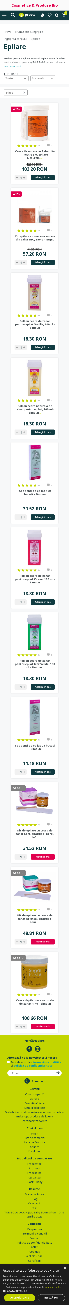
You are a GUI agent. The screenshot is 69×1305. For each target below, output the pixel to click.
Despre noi (34, 1229)
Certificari (34, 1260)
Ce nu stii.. (34, 1203)
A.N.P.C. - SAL (34, 1256)
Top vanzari (34, 1177)
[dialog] (34, 1284)
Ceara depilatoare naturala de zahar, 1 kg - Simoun (35, 1001)
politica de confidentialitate (32, 1065)
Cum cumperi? (34, 1094)
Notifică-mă (42, 856)
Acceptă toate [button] (19, 1297)
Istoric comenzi (34, 1138)
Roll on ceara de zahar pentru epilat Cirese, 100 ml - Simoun (35, 579)
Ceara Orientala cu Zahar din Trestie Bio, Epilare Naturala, (35, 154)
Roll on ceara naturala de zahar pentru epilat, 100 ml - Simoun (34, 409)
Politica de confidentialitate (34, 1242)
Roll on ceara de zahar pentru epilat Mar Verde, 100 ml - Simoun (35, 664)
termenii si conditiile (47, 1062)
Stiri (34, 1208)
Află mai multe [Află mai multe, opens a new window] (53, 1287)
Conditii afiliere (35, 1103)
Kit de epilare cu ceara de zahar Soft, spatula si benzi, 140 (35, 834)
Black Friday (35, 1182)
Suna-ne (37, 1081)
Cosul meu (34, 1151)
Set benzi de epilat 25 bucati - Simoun (35, 747)
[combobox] (16, 78)
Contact (35, 1238)
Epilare (35, 39)
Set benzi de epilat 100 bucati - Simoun (35, 492)
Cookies (34, 1251)
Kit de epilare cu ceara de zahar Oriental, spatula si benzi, (34, 919)
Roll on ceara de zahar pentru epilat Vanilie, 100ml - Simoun (35, 324)
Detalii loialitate (34, 1107)
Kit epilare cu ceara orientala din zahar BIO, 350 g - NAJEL (35, 237)
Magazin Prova (34, 1194)
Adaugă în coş (43, 177)
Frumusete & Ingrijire (29, 31)
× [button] (64, 1268)
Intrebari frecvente (34, 1121)
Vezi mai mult (12, 66)
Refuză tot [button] (51, 1297)
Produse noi (34, 1173)
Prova (7, 31)
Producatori (34, 1164)
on (19, 145)
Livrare (34, 1098)
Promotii (34, 1168)
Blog (35, 1199)
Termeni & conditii (34, 1233)
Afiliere (34, 1147)
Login (34, 1133)
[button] (34, 1291)
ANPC (34, 1247)
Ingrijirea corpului (15, 39)
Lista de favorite (34, 1142)
